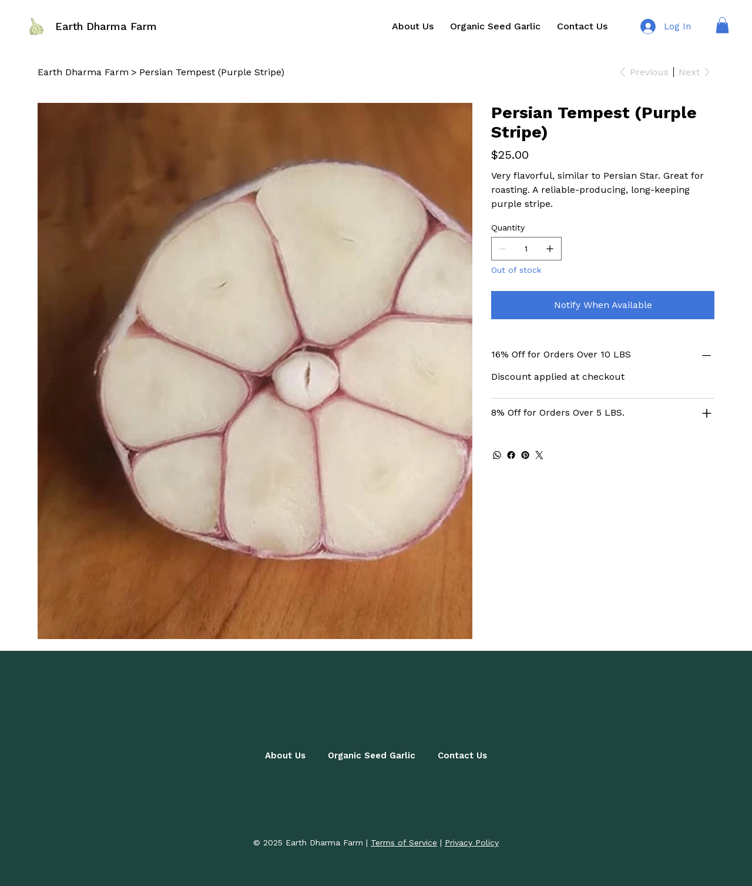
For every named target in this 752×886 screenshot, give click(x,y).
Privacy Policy (472, 842)
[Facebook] (511, 455)
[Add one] (550, 248)
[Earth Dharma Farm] (83, 72)
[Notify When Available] (602, 305)
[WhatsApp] (497, 455)
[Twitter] (539, 455)
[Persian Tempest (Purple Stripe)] (211, 72)
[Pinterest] (525, 455)
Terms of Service (404, 842)
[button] (722, 25)
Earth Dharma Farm (106, 26)
